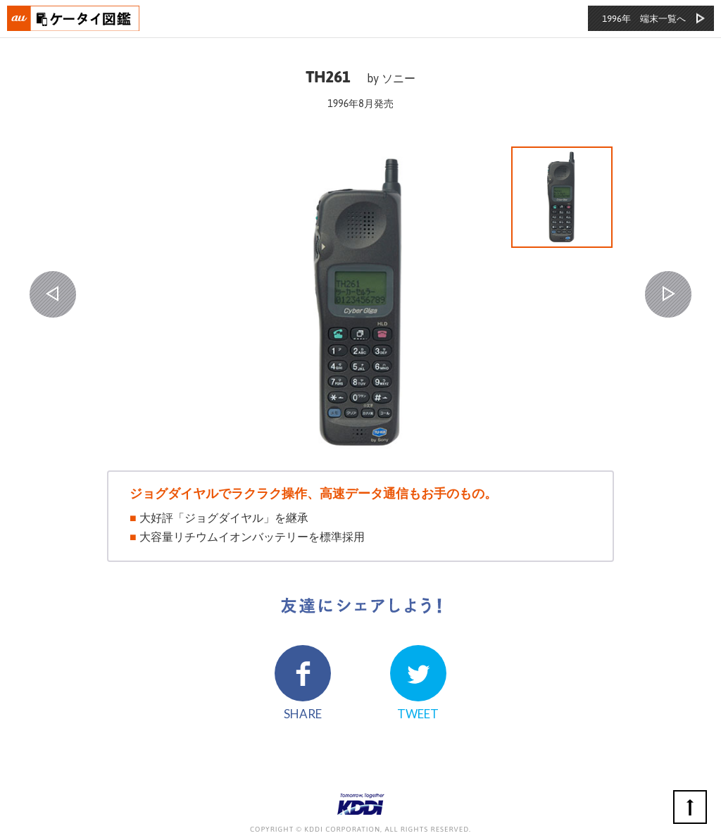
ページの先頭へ (690, 807)
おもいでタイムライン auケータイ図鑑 (74, 18)
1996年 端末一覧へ (644, 18)
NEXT (668, 294)
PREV (53, 294)
